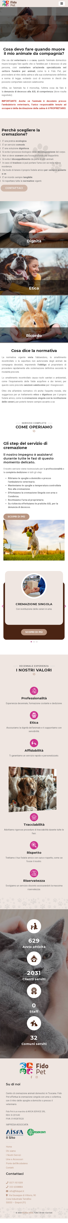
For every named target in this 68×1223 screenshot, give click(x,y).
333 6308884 (14, 1187)
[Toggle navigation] (62, 3)
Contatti (10, 1167)
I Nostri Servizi (13, 1155)
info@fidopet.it (15, 1191)
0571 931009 (14, 1182)
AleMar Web (27, 1213)
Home (9, 1146)
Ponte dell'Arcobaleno (17, 1163)
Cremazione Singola (34, 604)
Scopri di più (16, 516)
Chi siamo (11, 1151)
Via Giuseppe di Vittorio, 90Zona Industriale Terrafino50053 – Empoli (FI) (21, 1199)
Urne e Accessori (14, 1159)
